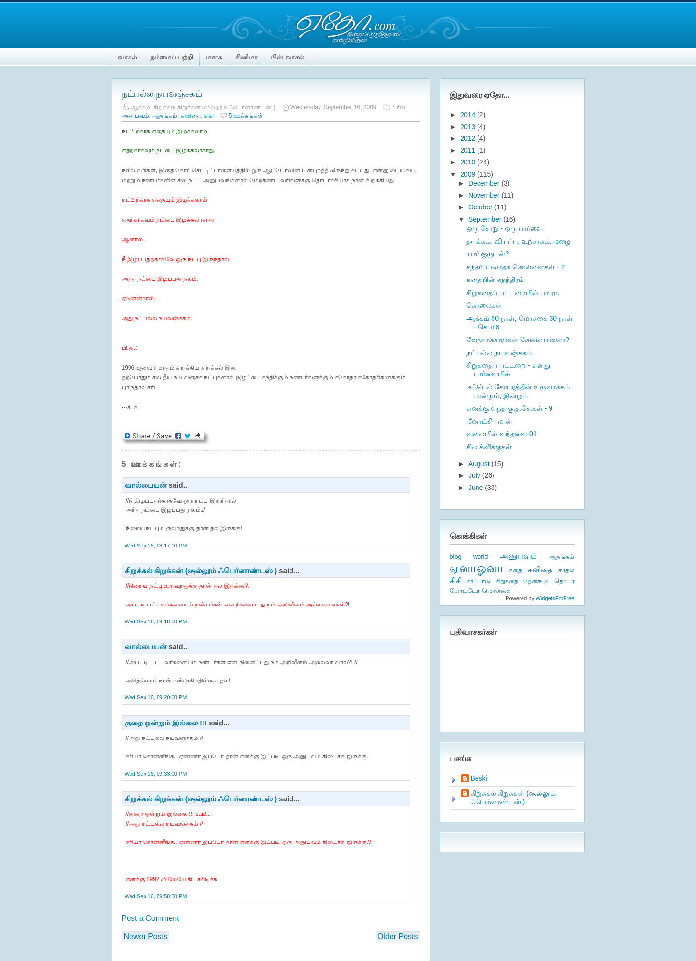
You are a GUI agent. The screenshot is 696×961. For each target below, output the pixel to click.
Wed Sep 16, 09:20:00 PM (156, 697)
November (484, 195)
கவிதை (191, 115)
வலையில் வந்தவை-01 (501, 434)
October (481, 207)
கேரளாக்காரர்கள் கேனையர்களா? (517, 339)
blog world (469, 556)
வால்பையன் (146, 485)
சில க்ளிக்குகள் (489, 447)
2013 (468, 127)
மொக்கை (496, 590)
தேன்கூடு (536, 581)
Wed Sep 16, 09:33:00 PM (156, 774)
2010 (468, 162)
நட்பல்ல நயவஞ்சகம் (162, 94)
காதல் (566, 570)
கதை (515, 570)
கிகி (209, 115)
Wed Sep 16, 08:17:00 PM (156, 545)
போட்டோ (465, 591)
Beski (479, 778)
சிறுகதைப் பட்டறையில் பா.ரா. (512, 292)
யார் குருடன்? (487, 254)
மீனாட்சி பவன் (489, 421)
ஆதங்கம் (164, 115)
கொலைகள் (484, 305)
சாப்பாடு (478, 581)
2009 (468, 174)
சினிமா (246, 57)
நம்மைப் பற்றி (171, 57)
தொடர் (564, 581)
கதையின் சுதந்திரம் (495, 279)
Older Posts (397, 936)
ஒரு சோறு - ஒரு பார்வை (504, 228)
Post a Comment (150, 918)
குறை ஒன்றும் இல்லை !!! (166, 723)
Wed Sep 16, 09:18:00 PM (156, 621)
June (476, 487)
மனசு (214, 57)
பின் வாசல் (287, 57)
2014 (468, 114)
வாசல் (127, 57)
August (479, 464)
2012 (468, 138)
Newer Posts (146, 936)
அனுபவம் (135, 115)
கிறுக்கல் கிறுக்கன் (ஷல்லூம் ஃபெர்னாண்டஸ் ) (201, 570)
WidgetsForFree (555, 598)
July (475, 475)
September (485, 219)
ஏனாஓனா (477, 568)
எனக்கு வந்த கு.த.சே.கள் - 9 (509, 408)
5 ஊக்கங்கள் (246, 115)
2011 (468, 150)
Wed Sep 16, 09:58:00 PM (156, 896)
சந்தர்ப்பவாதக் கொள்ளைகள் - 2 (515, 267)
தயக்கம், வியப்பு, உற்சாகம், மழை (518, 241)
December (484, 183)
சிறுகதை (507, 581)
